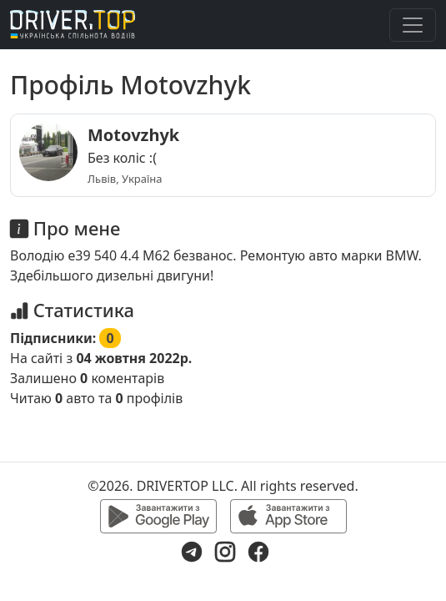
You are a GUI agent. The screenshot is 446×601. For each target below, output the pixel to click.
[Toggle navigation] (412, 25)
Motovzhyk (133, 135)
